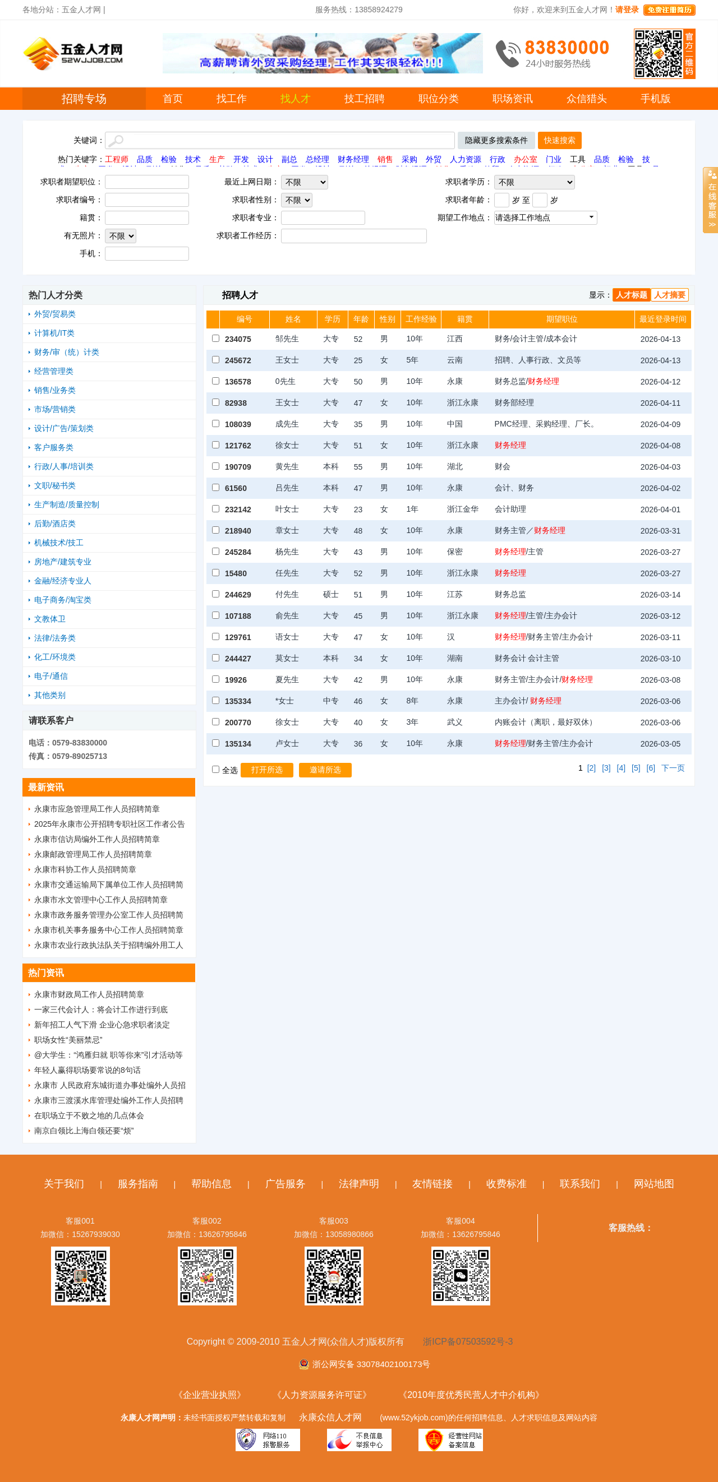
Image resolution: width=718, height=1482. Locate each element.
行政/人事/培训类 (64, 466)
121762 (238, 445)
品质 (145, 159)
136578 (238, 381)
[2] (591, 767)
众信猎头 (587, 98)
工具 (578, 159)
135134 (238, 743)
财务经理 (353, 159)
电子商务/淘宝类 (62, 599)
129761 (238, 637)
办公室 (525, 159)
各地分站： (42, 9)
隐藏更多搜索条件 (496, 140)
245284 (238, 552)
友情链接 (432, 1183)
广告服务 (285, 1183)
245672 (238, 360)
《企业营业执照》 (210, 1395)
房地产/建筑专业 (62, 561)
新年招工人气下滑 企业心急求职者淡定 (102, 1024)
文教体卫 (50, 618)
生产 (217, 159)
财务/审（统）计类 (66, 352)
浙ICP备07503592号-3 (468, 1341)
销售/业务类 (55, 390)
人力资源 (465, 159)
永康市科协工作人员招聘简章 (85, 869)
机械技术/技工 (59, 542)
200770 (238, 722)
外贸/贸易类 (55, 313)
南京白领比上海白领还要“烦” (84, 1130)
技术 (193, 159)
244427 (238, 658)
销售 (385, 159)
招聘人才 (240, 295)
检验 (169, 159)
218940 (238, 530)
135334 (238, 701)
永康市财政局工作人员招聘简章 (89, 994)
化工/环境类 (55, 656)
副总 (289, 159)
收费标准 (506, 1183)
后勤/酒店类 (55, 523)
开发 (241, 159)
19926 (236, 679)
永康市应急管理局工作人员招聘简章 (97, 808)
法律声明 (359, 1183)
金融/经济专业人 (62, 580)
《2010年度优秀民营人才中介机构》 (471, 1395)
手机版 (656, 98)
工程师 (116, 159)
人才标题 (631, 294)
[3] (606, 767)
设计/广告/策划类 (64, 428)
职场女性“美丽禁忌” (68, 1039)
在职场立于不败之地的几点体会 (89, 1115)
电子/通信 (51, 675)
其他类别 (50, 695)
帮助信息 (211, 1183)
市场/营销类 (55, 409)
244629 (238, 594)
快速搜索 (560, 140)
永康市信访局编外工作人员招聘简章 (97, 839)
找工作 (232, 98)
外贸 (433, 159)
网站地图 (654, 1183)
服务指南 (138, 1183)
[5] (636, 767)
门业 (553, 159)
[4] (621, 767)
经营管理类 (53, 371)
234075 (238, 339)
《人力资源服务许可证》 (322, 1395)
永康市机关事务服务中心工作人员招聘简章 (108, 929)
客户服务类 (53, 447)
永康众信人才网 (330, 1417)
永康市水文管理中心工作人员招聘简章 (101, 899)
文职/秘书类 (55, 485)
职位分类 (438, 98)
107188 (238, 616)
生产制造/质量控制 (66, 504)
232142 (238, 509)
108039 (238, 424)
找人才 (295, 98)
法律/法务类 (55, 637)
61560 (236, 488)
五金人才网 (81, 9)
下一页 (673, 767)
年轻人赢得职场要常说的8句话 (87, 1070)
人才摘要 (669, 294)
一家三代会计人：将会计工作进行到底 (101, 1009)
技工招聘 (364, 98)
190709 (238, 466)
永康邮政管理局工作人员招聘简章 (93, 854)
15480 (236, 573)
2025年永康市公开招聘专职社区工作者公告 (109, 823)
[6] (651, 767)
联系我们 (580, 1183)
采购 (409, 159)
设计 (265, 159)
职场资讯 (513, 98)
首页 (173, 98)
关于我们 (64, 1183)
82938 (236, 403)
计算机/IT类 (54, 332)
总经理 (317, 159)
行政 (497, 159)
